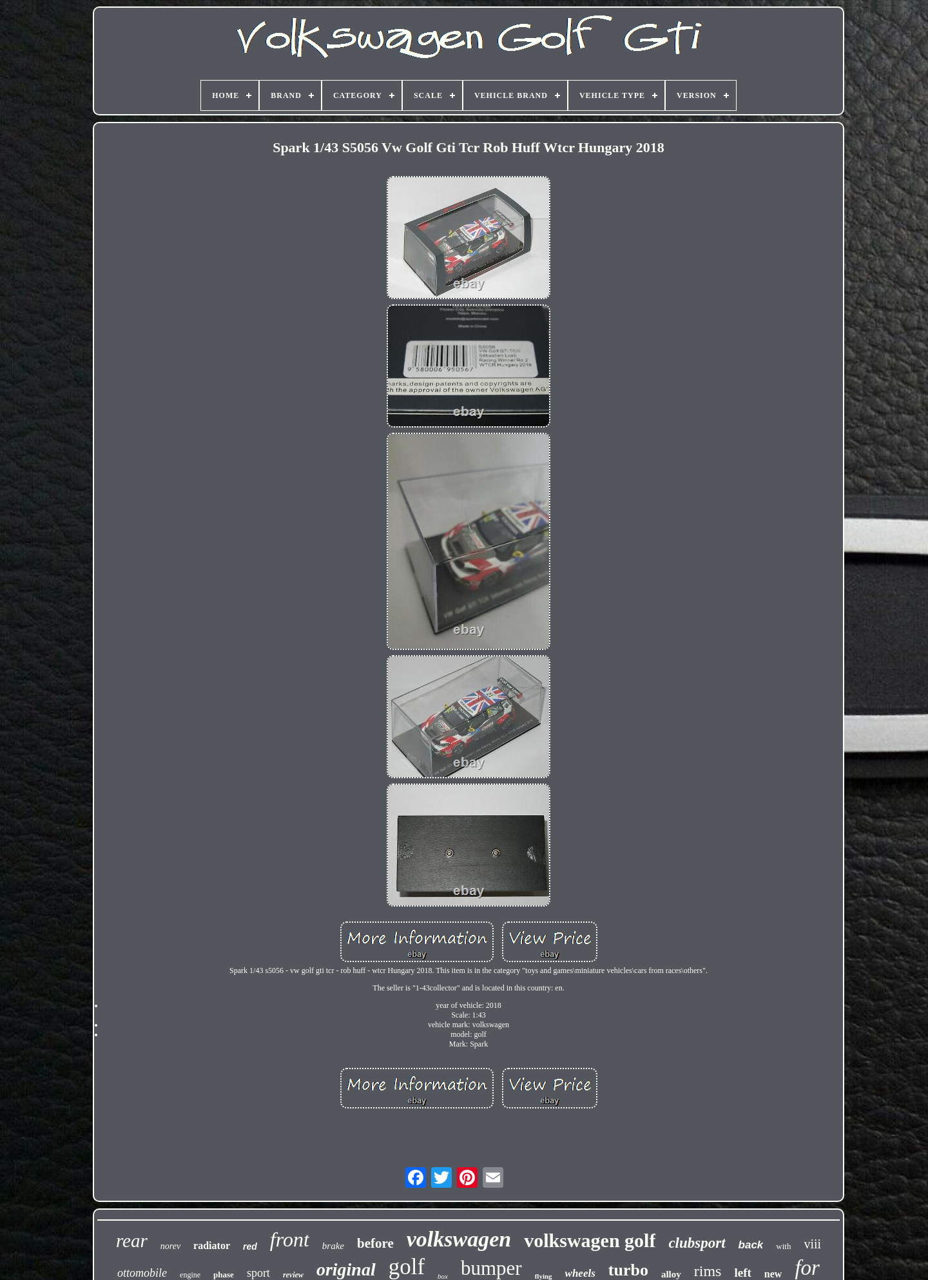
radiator (211, 1245)
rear (132, 1240)
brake (333, 1246)
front (289, 1239)
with (783, 1246)
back (751, 1245)
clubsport (696, 1243)
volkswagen (459, 1239)
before (375, 1243)
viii (812, 1244)
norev (170, 1246)
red (250, 1246)
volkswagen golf (589, 1240)
